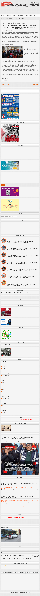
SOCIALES (4, 410)
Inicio (21, 84)
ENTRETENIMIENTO (6, 378)
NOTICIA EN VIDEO (29, 15)
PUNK (3, 405)
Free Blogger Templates (19, 594)
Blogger (28, 592)
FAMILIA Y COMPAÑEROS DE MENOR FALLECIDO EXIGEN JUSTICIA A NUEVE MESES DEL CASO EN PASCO (17, 437)
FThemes (28, 594)
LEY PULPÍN (4, 387)
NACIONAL (4, 394)
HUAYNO (3, 382)
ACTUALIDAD (3, 15)
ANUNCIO (4, 364)
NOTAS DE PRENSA (5, 396)
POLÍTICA (2, 18)
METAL (3, 389)
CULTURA (4, 368)
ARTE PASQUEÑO (21, 15)
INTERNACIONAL (21, 18)
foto (3, 380)
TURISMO (9, 15)
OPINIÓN (16, 18)
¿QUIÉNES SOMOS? (10, 18)
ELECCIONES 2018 (5, 375)
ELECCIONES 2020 (5, 373)
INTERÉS (15, 15)
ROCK (3, 407)
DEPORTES (35, 15)
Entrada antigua (36, 84)
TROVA (3, 412)
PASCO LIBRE (19, 592)
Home (3, 22)
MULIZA (3, 391)
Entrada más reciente (5, 84)
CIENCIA (3, 366)
